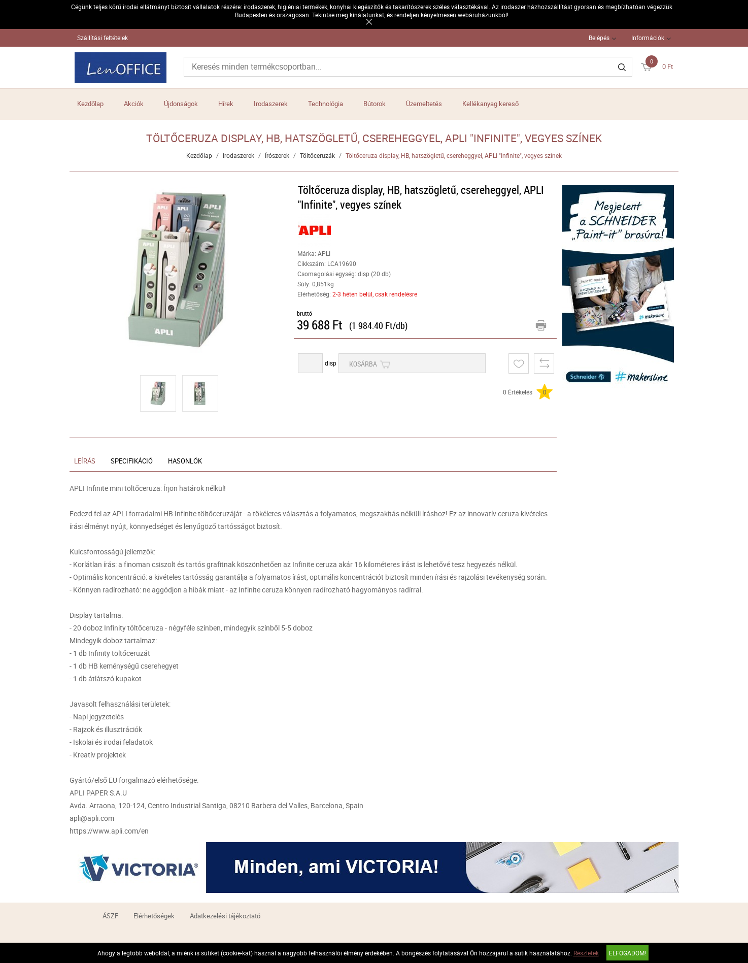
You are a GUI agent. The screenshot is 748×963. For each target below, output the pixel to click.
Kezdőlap (90, 103)
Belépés (599, 38)
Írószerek (277, 155)
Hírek (225, 103)
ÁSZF (110, 915)
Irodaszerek (271, 103)
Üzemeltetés (424, 103)
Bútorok (374, 103)
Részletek (586, 953)
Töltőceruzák (317, 155)
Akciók (134, 103)
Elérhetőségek (154, 915)
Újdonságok (181, 103)
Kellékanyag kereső (490, 103)
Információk (647, 38)
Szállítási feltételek (102, 38)
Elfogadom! (627, 953)
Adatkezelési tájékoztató (225, 915)
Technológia (325, 103)
